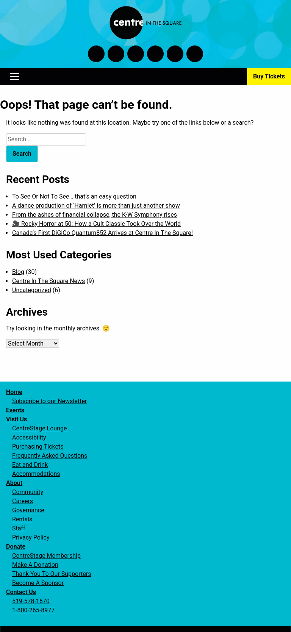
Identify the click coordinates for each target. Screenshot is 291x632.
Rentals (22, 519)
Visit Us (16, 419)
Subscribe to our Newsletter (49, 401)
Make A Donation (35, 564)
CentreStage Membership (46, 555)
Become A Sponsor (38, 583)
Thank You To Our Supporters (51, 573)
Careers (22, 501)
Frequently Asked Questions (49, 455)
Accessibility (29, 437)
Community (27, 492)
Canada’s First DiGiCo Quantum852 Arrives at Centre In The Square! (102, 232)
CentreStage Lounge (39, 428)
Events (15, 410)
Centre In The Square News (48, 281)
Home (14, 392)
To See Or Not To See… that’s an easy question (74, 196)
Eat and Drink (30, 464)
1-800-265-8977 (33, 610)
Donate (15, 546)
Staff (18, 528)
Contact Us (21, 592)
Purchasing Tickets (37, 446)
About (14, 483)
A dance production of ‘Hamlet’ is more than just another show (96, 205)
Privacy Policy (31, 537)
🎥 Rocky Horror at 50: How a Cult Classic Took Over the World (96, 223)
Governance (28, 510)
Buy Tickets (269, 76)
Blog (18, 271)
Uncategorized (31, 290)
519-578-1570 (31, 601)
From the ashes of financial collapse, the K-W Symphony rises (94, 214)
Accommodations (36, 473)
